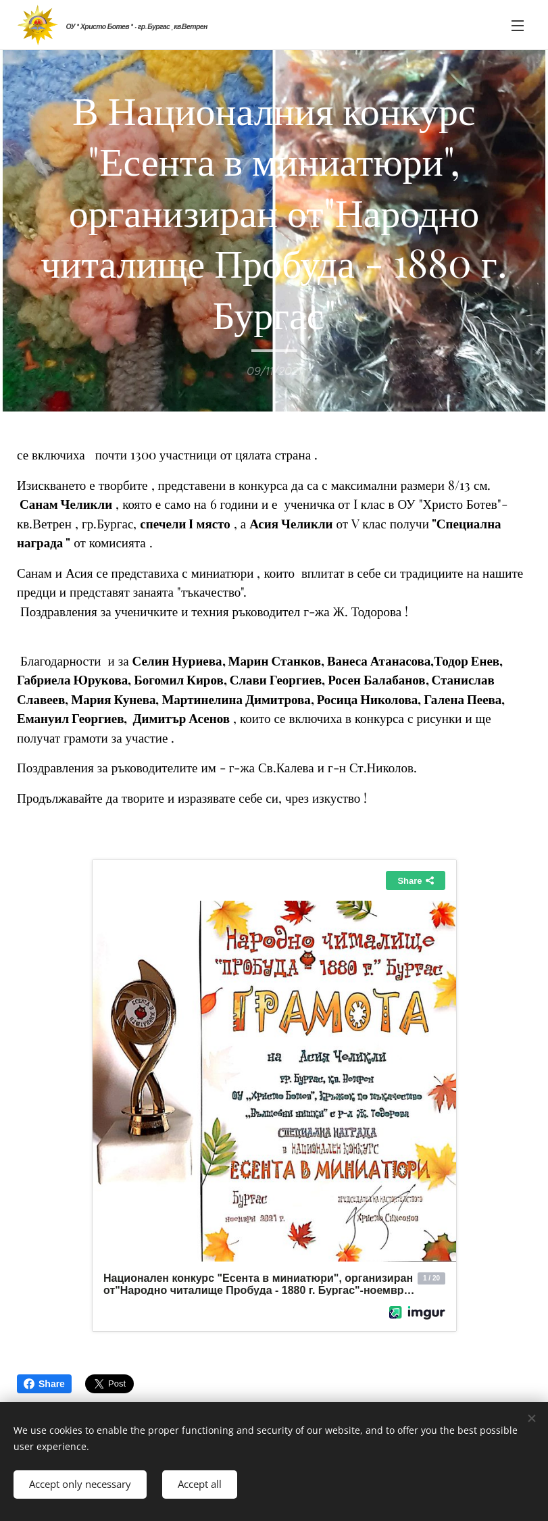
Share (44, 1383)
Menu (518, 25)
